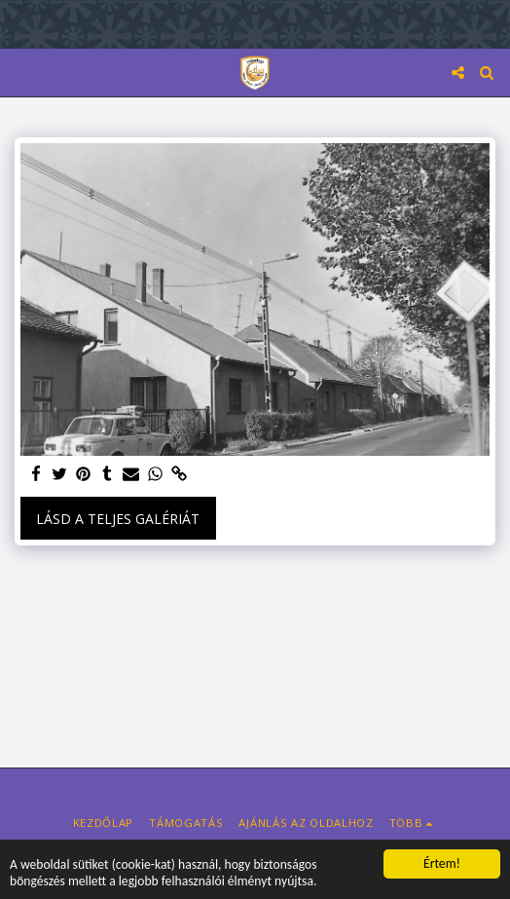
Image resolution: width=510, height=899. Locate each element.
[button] (21, 72)
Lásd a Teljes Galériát (118, 518)
